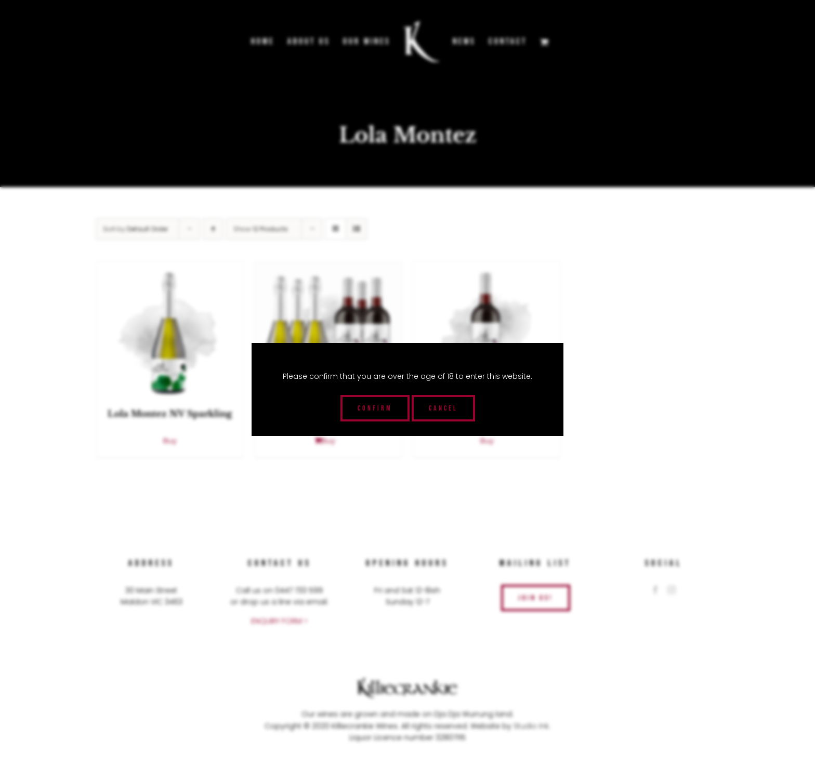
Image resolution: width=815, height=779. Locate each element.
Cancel (443, 408)
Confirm (375, 408)
